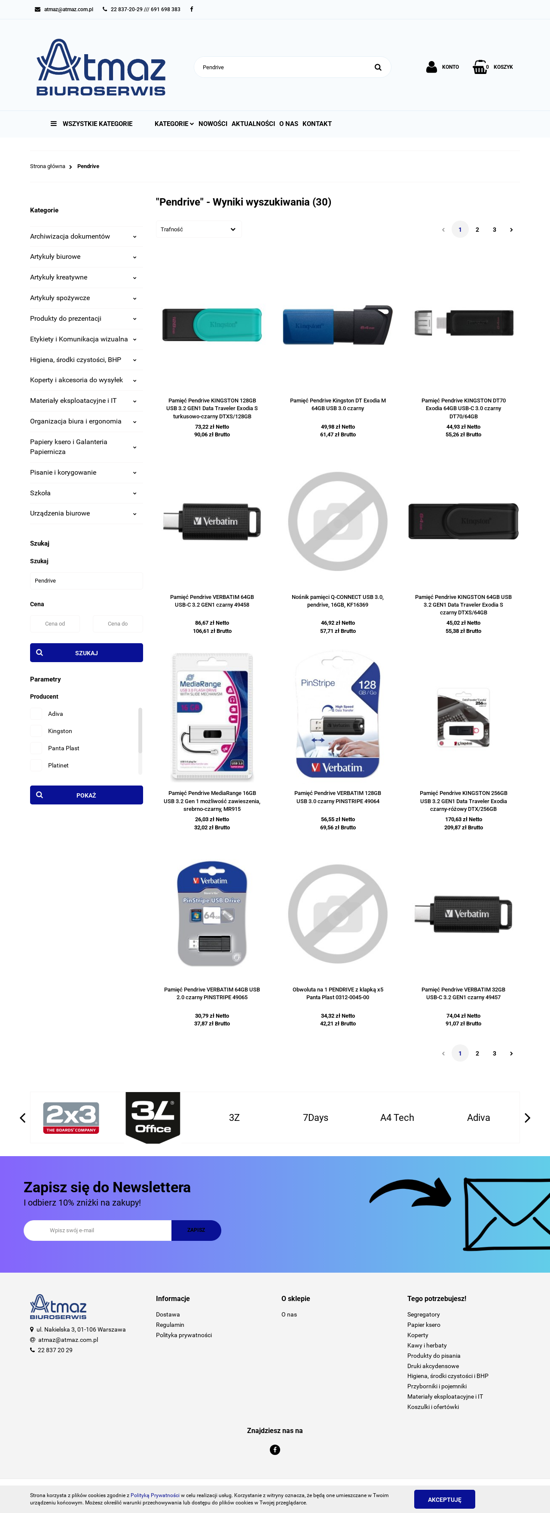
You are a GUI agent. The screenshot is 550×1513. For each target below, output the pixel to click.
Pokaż (86, 795)
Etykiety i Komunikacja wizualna (83, 339)
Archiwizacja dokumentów (83, 236)
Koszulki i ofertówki (433, 1406)
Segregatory (423, 1314)
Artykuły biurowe (83, 256)
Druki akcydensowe (433, 1366)
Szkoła (83, 493)
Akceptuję (444, 1499)
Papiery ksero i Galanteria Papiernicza (83, 447)
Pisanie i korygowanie (83, 472)
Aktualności (253, 124)
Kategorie (174, 124)
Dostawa (168, 1314)
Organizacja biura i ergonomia (83, 421)
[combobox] (199, 229)
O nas (288, 124)
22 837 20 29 (55, 1350)
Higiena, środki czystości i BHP (448, 1375)
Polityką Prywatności (155, 1495)
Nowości (213, 124)
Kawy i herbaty (427, 1345)
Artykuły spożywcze (83, 298)
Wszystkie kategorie (91, 124)
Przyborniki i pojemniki (437, 1386)
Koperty (417, 1335)
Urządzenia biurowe (83, 513)
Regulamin (170, 1324)
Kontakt (317, 124)
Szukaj (86, 653)
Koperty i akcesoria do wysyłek (83, 380)
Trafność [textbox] (172, 229)
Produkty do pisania (434, 1355)
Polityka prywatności (184, 1335)
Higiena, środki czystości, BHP (83, 360)
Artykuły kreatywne (83, 277)
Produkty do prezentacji (83, 318)
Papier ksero (423, 1324)
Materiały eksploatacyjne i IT (83, 400)
